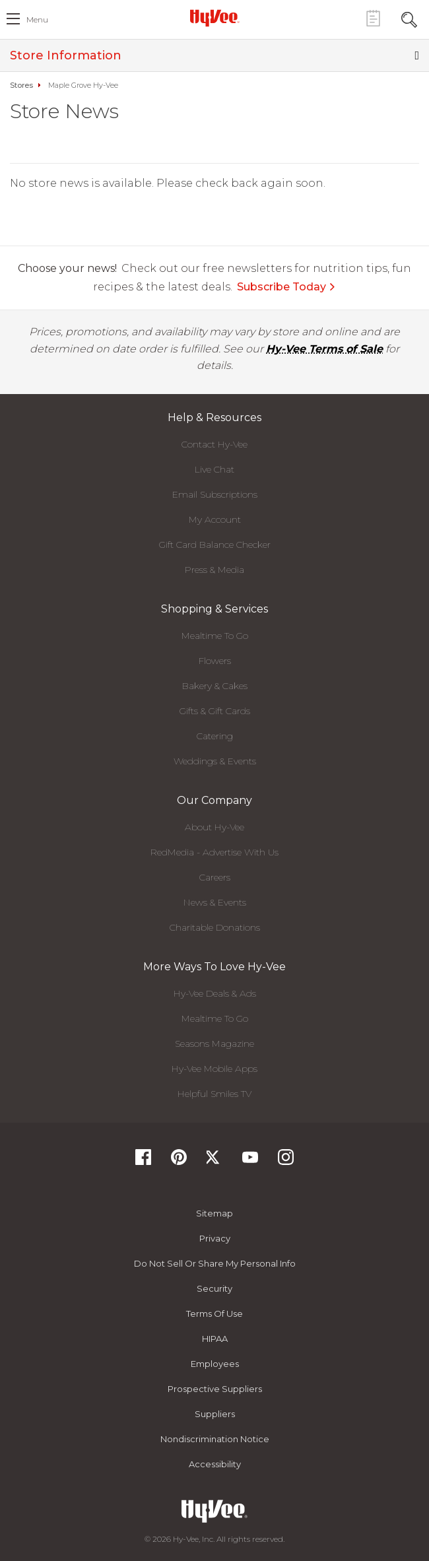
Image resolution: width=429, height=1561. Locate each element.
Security (214, 1288)
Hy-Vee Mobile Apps (214, 1069)
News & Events (214, 902)
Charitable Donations (215, 927)
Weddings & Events (215, 761)
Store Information (214, 55)
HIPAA (215, 1338)
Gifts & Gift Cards (215, 711)
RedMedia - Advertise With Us (214, 852)
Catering (215, 736)
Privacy (214, 1238)
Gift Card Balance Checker (215, 544)
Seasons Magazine (214, 1043)
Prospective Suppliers (215, 1388)
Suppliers (215, 1414)
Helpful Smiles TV (214, 1094)
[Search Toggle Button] (409, 18)
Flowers (215, 661)
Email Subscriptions (214, 494)
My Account (215, 519)
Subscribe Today (286, 287)
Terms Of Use (214, 1313)
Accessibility (215, 1464)
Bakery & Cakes (215, 686)
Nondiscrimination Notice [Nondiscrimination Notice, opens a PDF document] (214, 1439)
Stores (21, 85)
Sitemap (214, 1213)
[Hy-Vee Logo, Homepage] (214, 18)
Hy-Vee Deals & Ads (215, 993)
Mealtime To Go (215, 636)
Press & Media (214, 570)
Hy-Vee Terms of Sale (324, 349)
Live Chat (214, 469)
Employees (215, 1363)
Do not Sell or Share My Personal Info (215, 1263)
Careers (214, 877)
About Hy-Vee (214, 827)
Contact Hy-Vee (215, 444)
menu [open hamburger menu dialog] (37, 19)
